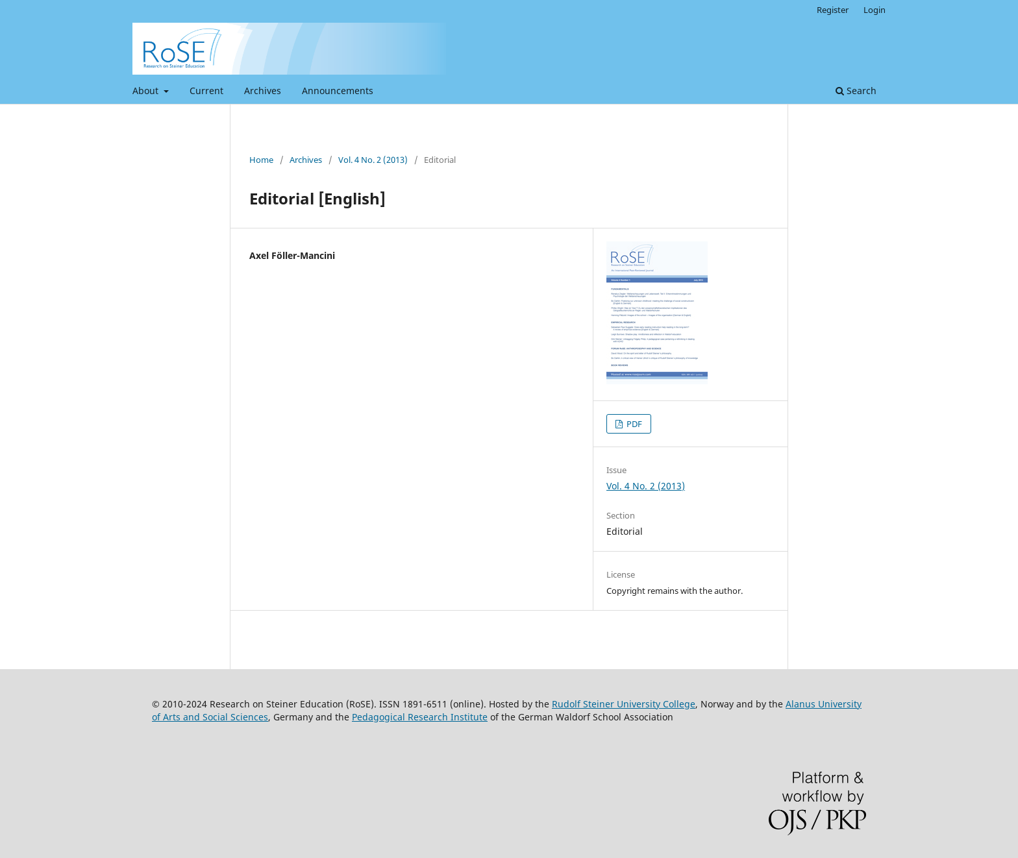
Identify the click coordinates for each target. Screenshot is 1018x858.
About (146, 90)
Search (856, 90)
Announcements (337, 90)
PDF (633, 424)
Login (874, 10)
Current (206, 90)
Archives (262, 90)
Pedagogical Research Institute (420, 717)
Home (261, 159)
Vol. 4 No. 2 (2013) (373, 159)
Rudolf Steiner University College (623, 704)
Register (833, 10)
